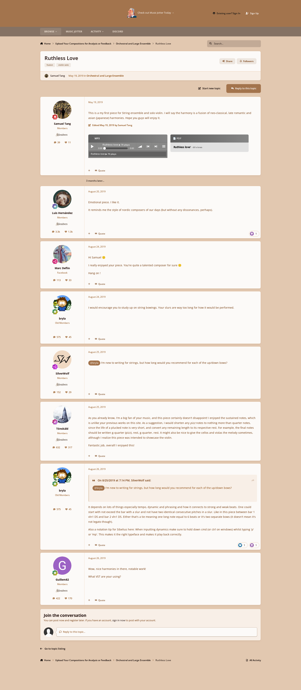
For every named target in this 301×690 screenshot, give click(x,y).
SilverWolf (62, 373)
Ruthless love (103, 154)
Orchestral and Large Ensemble (105, 75)
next (156, 146)
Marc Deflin (62, 268)
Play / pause (92, 146)
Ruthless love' (187, 147)
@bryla (94, 363)
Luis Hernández (62, 213)
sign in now (118, 620)
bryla (62, 318)
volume (140, 146)
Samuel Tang (57, 75)
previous (148, 146)
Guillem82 (62, 579)
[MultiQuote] (89, 171)
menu (163, 146)
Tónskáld (62, 428)
